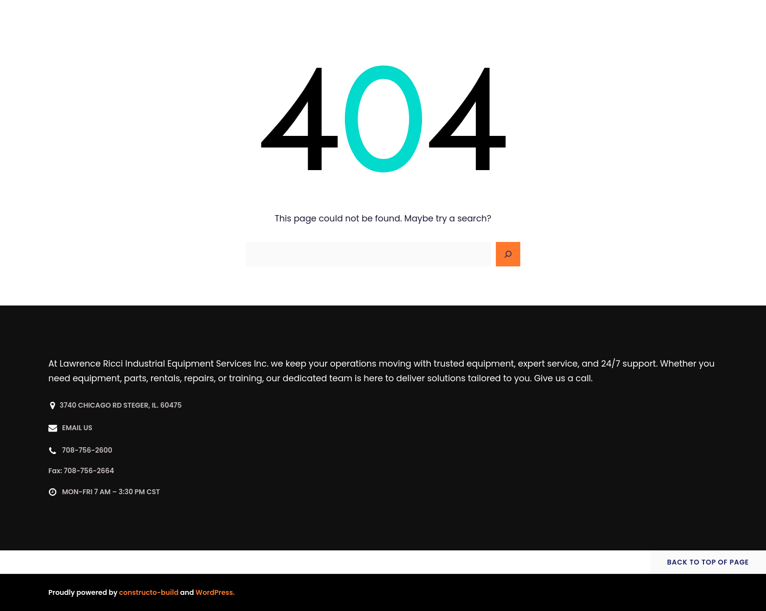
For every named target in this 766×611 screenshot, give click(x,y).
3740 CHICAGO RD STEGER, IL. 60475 (121, 405)
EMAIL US (77, 428)
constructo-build (149, 592)
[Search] (508, 254)
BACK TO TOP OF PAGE (708, 562)
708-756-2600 (87, 450)
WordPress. (214, 592)
